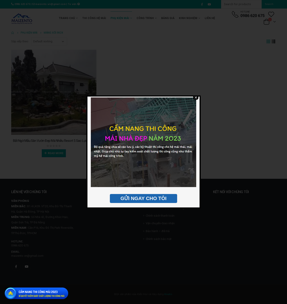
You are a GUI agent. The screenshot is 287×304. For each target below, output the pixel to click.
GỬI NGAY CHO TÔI (143, 198)
